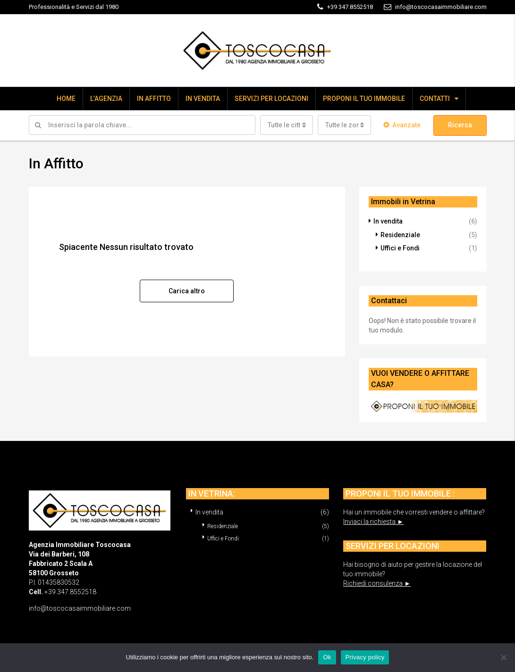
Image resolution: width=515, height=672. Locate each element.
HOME (66, 98)
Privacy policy (365, 657)
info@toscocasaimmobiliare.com (80, 607)
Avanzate (402, 125)
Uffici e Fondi (400, 247)
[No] (503, 657)
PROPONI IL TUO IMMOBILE (364, 98)
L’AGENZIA (106, 98)
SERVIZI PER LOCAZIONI (271, 98)
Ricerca (460, 125)
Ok (327, 657)
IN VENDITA (203, 98)
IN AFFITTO (154, 98)
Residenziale (400, 234)
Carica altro (187, 290)
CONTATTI (435, 98)
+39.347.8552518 (70, 591)
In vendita (388, 221)
